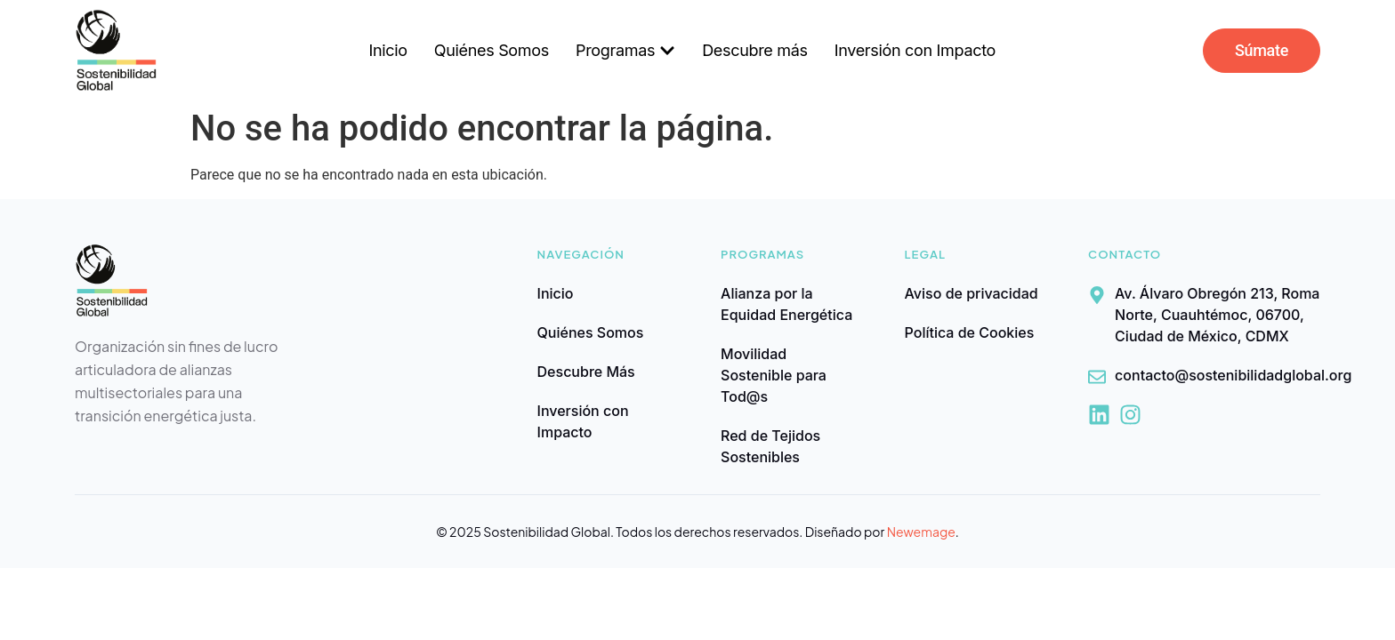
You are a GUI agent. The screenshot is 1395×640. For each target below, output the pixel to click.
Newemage (921, 532)
